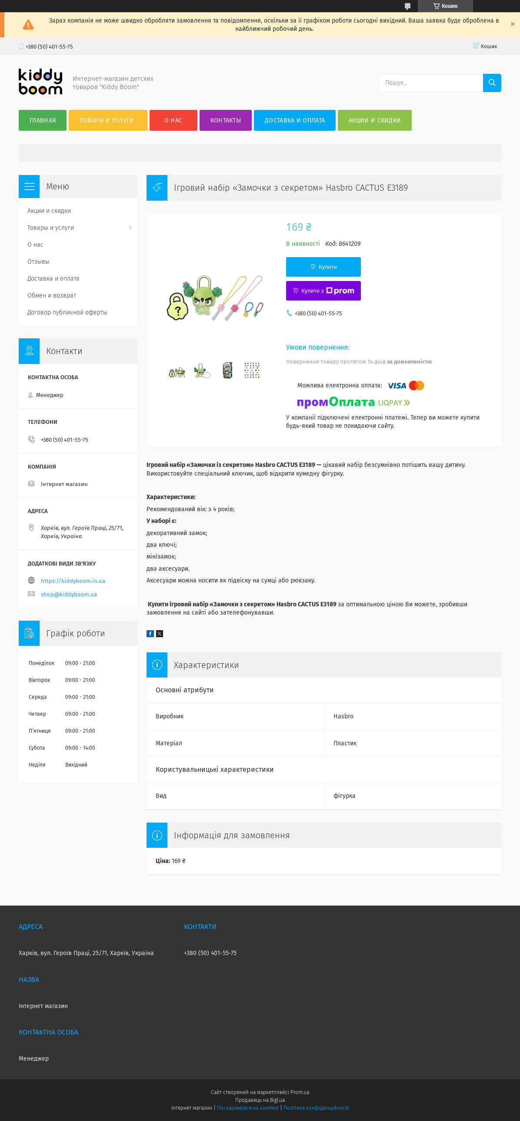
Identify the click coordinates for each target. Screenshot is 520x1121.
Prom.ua (299, 1092)
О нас (173, 120)
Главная (43, 120)
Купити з (327, 291)
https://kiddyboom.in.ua (73, 581)
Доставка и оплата (295, 120)
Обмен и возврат (51, 295)
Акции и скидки (375, 120)
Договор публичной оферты (67, 312)
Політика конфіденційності (316, 1108)
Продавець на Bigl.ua (260, 1100)
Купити (328, 267)
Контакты (225, 120)
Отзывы (38, 261)
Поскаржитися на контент (247, 1108)
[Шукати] (492, 83)
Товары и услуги (107, 120)
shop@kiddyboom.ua (69, 594)
